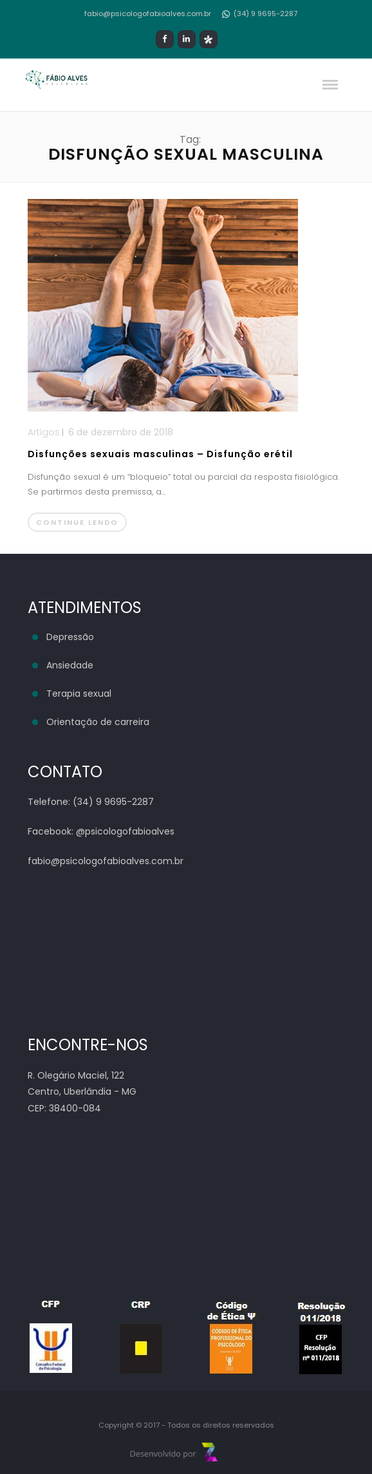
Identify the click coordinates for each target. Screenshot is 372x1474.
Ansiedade (69, 665)
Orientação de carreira (97, 721)
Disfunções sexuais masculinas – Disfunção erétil (160, 454)
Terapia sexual (78, 693)
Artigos (44, 432)
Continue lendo (77, 522)
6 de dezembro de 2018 (120, 432)
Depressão (70, 636)
